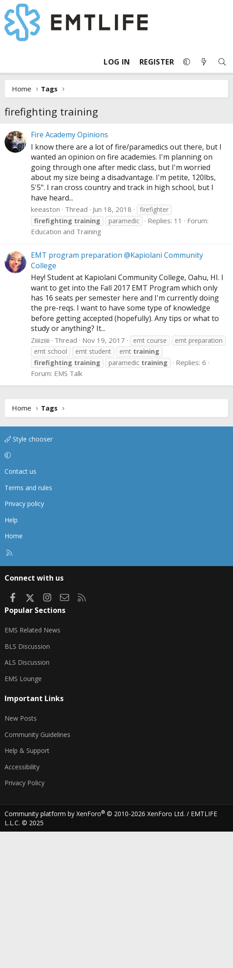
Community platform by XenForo (95, 950)
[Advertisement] (116, 191)
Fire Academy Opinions (69, 271)
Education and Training (66, 367)
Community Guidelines (37, 871)
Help (11, 656)
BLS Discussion (27, 782)
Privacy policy (24, 640)
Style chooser (29, 575)
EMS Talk (68, 509)
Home (14, 672)
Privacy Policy (25, 919)
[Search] (222, 62)
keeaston (45, 345)
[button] (186, 61)
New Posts (21, 854)
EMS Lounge (23, 815)
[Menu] (12, 61)
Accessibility (22, 903)
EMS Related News (32, 766)
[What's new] (204, 62)
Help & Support (27, 887)
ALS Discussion (27, 798)
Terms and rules (28, 624)
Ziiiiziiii (40, 476)
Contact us (20, 607)
